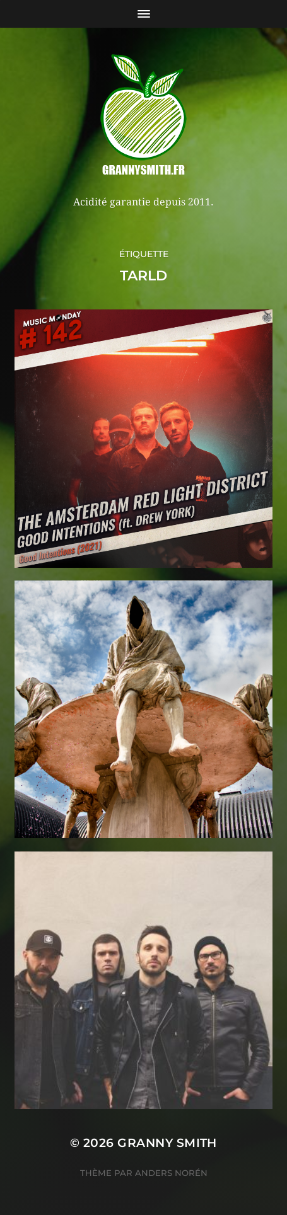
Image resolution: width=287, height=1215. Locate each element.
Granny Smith (167, 1143)
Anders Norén (171, 1173)
